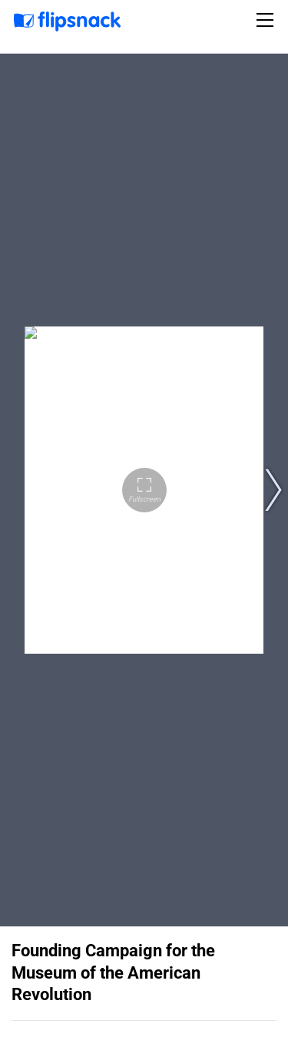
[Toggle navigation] (267, 20)
